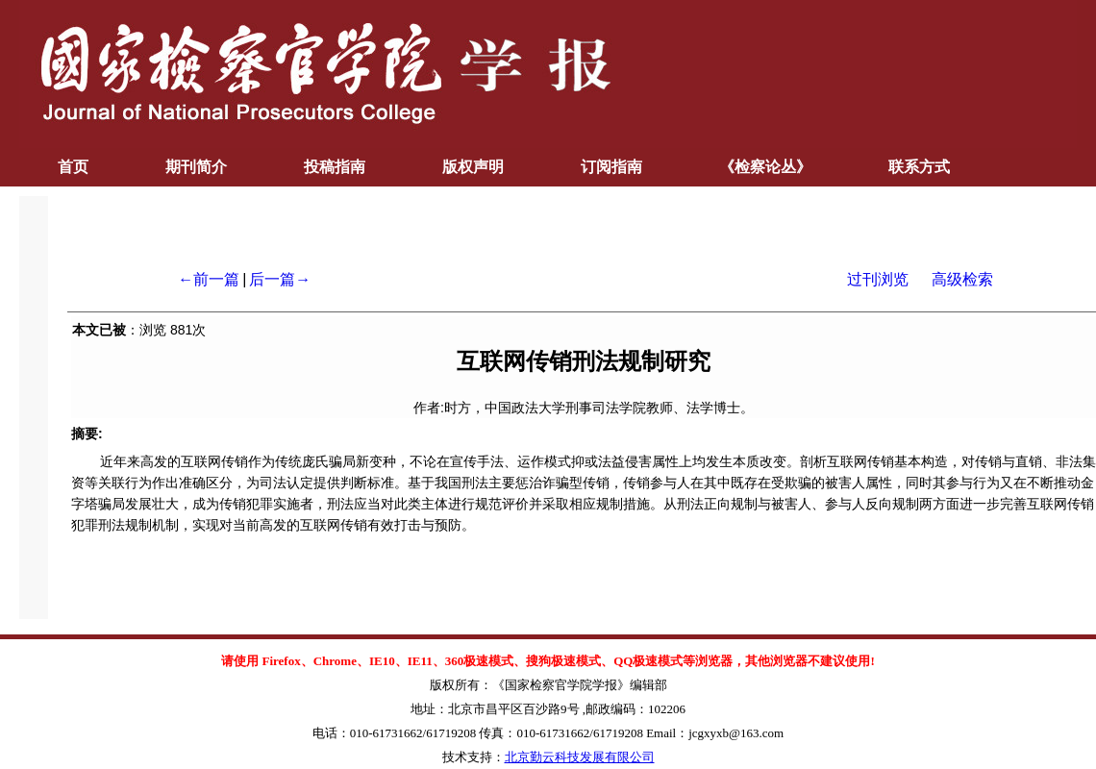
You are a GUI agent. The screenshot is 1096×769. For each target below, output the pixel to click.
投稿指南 (334, 167)
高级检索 (962, 279)
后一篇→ (280, 279)
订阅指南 (611, 167)
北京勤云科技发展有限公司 (580, 757)
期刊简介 (196, 167)
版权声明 (473, 167)
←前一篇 (208, 279)
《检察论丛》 (765, 167)
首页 (73, 167)
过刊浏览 (878, 279)
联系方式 (919, 167)
